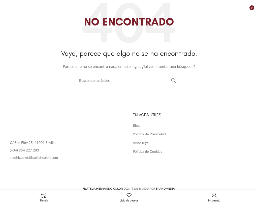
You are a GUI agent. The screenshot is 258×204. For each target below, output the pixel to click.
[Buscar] (129, 80)
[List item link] (64, 150)
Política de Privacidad (149, 134)
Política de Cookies (147, 151)
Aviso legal (141, 143)
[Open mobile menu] (6, 8)
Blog (136, 125)
